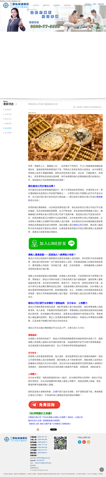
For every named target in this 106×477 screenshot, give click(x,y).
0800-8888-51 (42, 452)
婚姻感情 (8, 123)
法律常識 (67, 5)
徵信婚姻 (8, 133)
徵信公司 (78, 225)
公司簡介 (36, 5)
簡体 (94, 4)
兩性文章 (77, 5)
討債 (74, 314)
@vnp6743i (40, 460)
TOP (101, 469)
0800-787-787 (42, 437)
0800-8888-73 (42, 442)
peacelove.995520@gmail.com (40, 458)
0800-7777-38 (42, 445)
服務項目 (46, 5)
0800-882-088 (42, 439)
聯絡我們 (101, 4)
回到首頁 (88, 4)
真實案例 (56, 5)
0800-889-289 (42, 447)
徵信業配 (8, 128)
